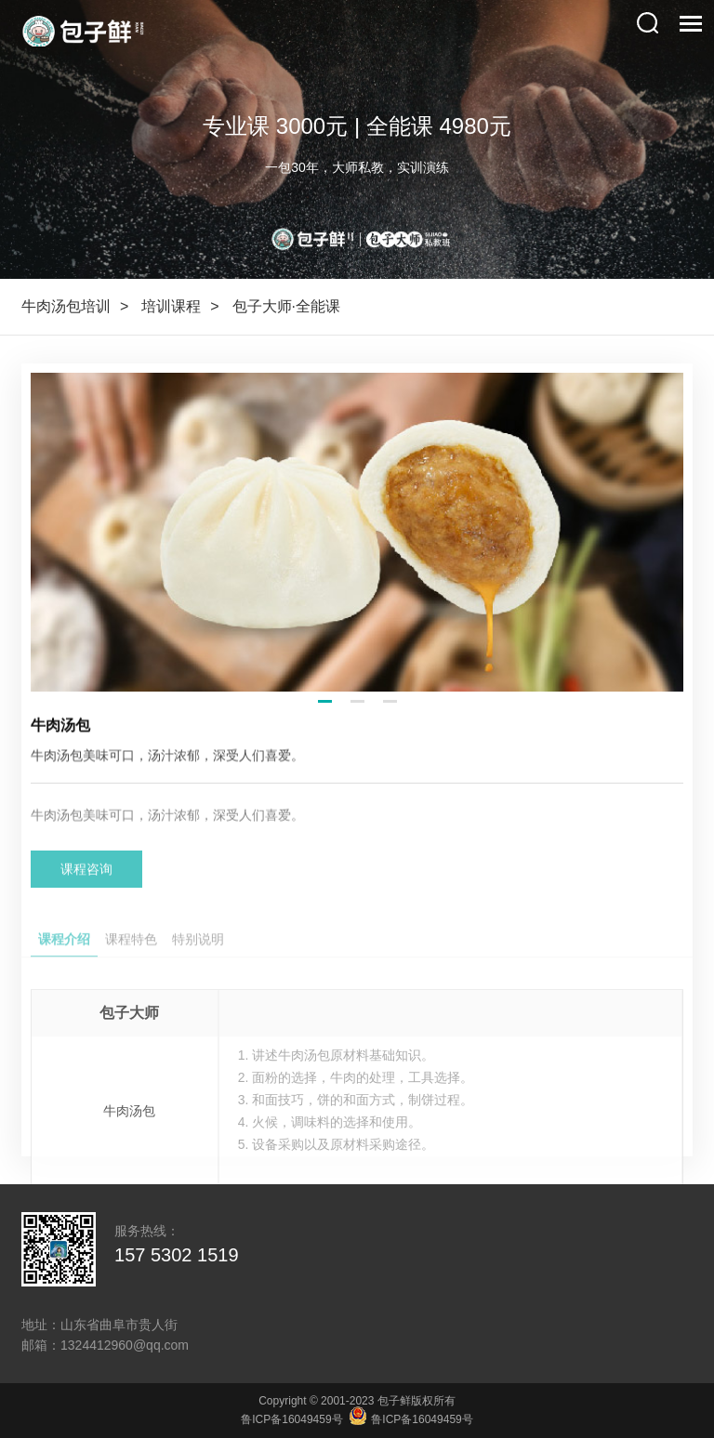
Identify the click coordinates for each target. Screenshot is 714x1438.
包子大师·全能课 (286, 306)
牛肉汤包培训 (66, 306)
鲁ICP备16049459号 (291, 1419)
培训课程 (171, 306)
